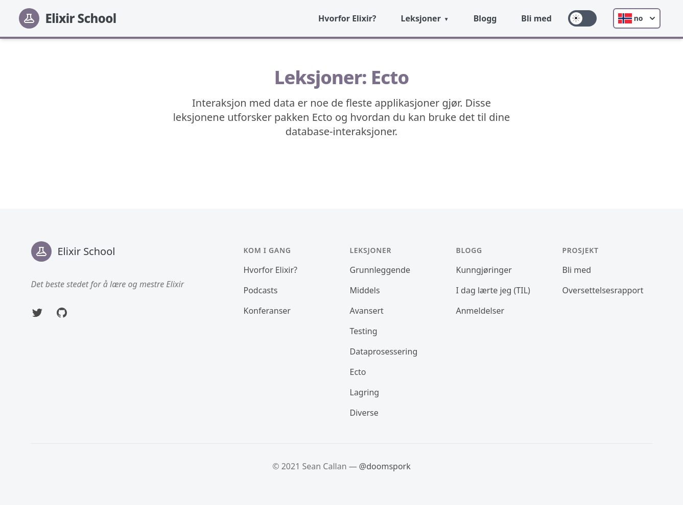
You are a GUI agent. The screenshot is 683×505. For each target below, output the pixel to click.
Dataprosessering (384, 351)
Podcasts (261, 290)
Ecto (358, 371)
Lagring (365, 392)
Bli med (536, 18)
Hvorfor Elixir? (347, 18)
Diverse (364, 412)
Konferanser (267, 310)
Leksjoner (420, 18)
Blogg (485, 18)
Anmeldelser (480, 310)
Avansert (367, 310)
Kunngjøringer (484, 269)
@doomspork (385, 466)
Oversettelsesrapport (603, 290)
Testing (364, 331)
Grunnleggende (380, 269)
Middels (365, 290)
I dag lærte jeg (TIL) (493, 290)
